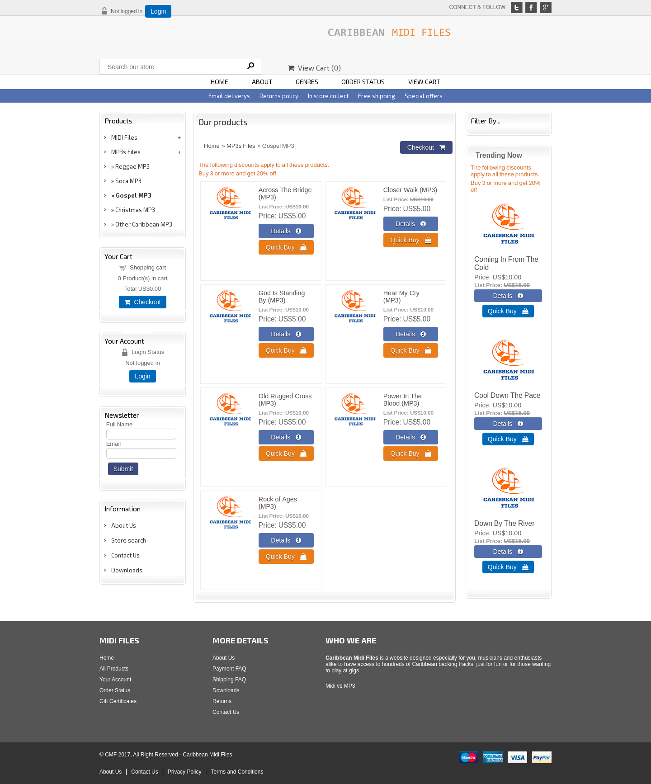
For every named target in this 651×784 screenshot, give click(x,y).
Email (113, 444)
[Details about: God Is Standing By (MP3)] (286, 334)
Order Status (114, 690)
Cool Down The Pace (507, 395)
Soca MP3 (128, 180)
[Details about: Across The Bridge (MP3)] (286, 231)
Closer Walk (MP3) (410, 190)
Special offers (424, 95)
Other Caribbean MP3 (143, 224)
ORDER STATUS (363, 81)
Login (158, 11)
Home (212, 146)
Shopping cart (148, 267)
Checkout (142, 302)
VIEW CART (424, 81)
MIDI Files (124, 137)
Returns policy (278, 95)
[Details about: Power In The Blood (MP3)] (411, 437)
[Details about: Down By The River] (508, 551)
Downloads (126, 570)
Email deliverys (229, 95)
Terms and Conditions (237, 772)
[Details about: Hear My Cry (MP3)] (411, 334)
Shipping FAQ (229, 679)
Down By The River (504, 523)
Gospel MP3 (133, 195)
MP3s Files (126, 152)
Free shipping (376, 95)
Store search (128, 540)
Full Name (119, 424)
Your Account (115, 679)
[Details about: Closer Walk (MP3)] (411, 224)
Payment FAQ (229, 669)
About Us (123, 525)
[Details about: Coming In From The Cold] (508, 295)
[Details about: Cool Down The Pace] (508, 423)
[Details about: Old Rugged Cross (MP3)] (286, 437)
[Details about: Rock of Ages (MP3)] (286, 540)
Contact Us (125, 555)
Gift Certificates (118, 701)
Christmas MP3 (135, 209)
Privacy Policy (185, 772)
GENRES (307, 81)
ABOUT (262, 81)
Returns (221, 701)
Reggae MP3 (132, 166)
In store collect (328, 95)
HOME (219, 81)
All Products (113, 669)
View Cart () (314, 67)
